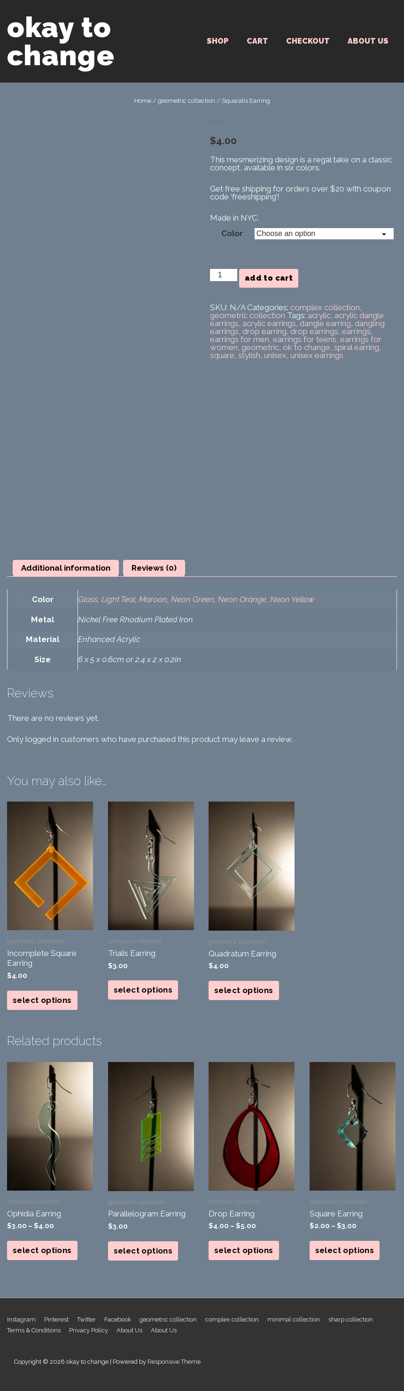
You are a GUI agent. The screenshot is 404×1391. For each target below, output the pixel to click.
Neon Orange (242, 599)
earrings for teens (304, 339)
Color (232, 233)
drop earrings (314, 331)
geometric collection (186, 100)
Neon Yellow (292, 599)
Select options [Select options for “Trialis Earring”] (143, 989)
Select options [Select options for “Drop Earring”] (243, 1250)
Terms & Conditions (34, 1330)
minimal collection (293, 1319)
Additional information (65, 568)
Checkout (308, 41)
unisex (275, 355)
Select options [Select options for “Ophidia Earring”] (42, 1250)
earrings (356, 331)
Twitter (86, 1319)
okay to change (61, 41)
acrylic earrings (269, 323)
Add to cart (269, 278)
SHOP (218, 41)
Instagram (21, 1319)
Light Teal (118, 599)
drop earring (264, 331)
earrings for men (239, 339)
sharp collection (350, 1319)
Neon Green (192, 599)
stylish (249, 355)
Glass (88, 599)
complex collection (325, 307)
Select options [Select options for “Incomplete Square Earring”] (42, 1000)
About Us (368, 41)
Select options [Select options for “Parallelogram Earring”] (143, 1250)
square (222, 355)
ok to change (306, 347)
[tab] (66, 568)
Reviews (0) (154, 568)
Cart (257, 41)
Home (142, 100)
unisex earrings (316, 355)
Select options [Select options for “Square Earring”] (344, 1250)
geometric (260, 347)
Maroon (153, 599)
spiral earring (356, 347)
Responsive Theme (174, 1361)
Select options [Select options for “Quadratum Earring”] (243, 990)
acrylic (319, 315)
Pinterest (56, 1319)
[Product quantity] (223, 275)
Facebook (117, 1319)
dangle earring (325, 323)
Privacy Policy (88, 1330)
